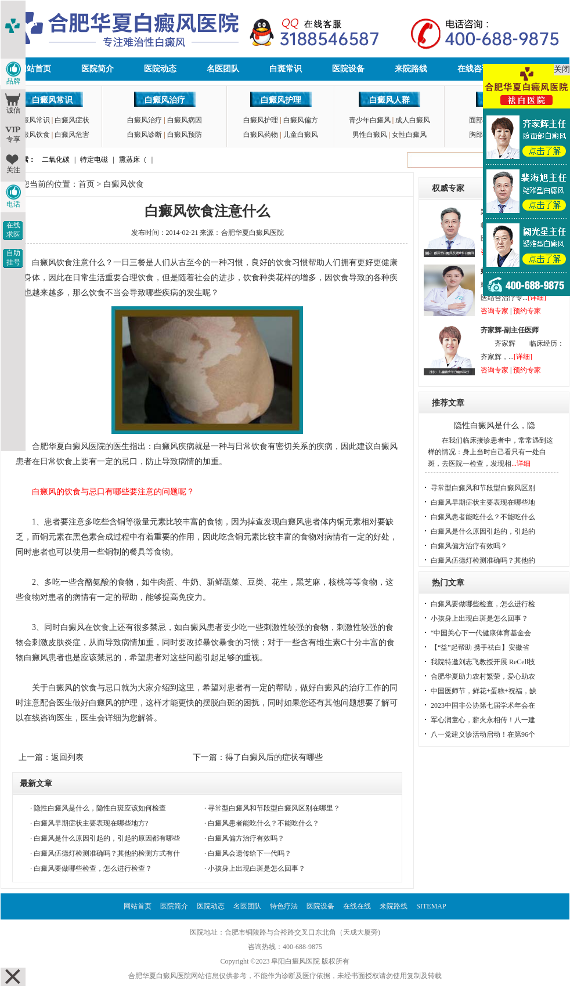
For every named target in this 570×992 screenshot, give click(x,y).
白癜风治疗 (165, 100)
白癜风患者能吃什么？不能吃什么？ (263, 823)
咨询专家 (494, 311)
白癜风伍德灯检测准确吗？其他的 (483, 560)
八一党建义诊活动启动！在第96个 (483, 734)
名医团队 (223, 68)
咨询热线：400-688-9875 (285, 947)
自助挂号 (13, 257)
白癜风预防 (184, 135)
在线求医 (13, 229)
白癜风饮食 (32, 135)
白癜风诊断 (144, 135)
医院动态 (160, 68)
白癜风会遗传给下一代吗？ (249, 853)
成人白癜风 (412, 120)
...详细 (521, 463)
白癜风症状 (72, 120)
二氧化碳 (56, 159)
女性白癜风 (409, 135)
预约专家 (527, 311)
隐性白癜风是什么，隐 (494, 425)
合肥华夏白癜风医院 (252, 233)
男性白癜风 (369, 135)
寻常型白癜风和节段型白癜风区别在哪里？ (274, 808)
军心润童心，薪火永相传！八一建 (483, 720)
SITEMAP (431, 906)
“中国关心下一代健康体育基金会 (481, 633)
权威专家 (448, 188)
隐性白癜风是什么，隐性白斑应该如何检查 (100, 808)
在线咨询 (473, 68)
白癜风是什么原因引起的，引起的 (483, 531)
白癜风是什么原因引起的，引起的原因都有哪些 (107, 838)
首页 (86, 184)
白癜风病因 (184, 120)
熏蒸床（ (133, 159)
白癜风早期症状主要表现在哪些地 (483, 502)
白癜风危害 (72, 135)
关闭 (562, 69)
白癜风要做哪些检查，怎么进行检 (483, 604)
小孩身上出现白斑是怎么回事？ (256, 868)
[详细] (537, 298)
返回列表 (67, 757)
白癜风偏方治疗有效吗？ (246, 838)
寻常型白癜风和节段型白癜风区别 (483, 488)
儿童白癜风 (300, 135)
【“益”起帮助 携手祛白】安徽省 (480, 647)
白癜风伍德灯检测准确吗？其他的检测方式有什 (107, 853)
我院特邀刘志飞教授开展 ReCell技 (483, 662)
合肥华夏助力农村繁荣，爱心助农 (483, 676)
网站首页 (35, 68)
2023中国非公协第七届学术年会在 (483, 705)
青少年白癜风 (370, 120)
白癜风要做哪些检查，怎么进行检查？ (93, 868)
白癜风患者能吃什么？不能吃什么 (483, 517)
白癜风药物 (260, 135)
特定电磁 (94, 159)
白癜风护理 (281, 100)
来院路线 (411, 68)
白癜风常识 (52, 100)
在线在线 (357, 906)
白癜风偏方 (300, 120)
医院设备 (348, 68)
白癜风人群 (389, 100)
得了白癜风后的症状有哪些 (274, 757)
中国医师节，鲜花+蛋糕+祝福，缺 (483, 691)
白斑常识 (285, 68)
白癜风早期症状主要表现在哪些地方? (91, 823)
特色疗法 (284, 906)
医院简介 (97, 68)
